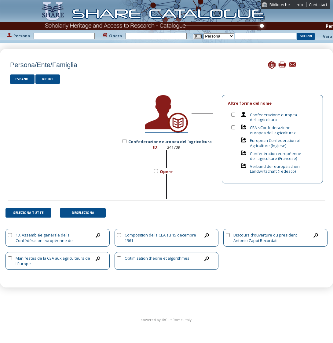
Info (299, 4)
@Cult (167, 319)
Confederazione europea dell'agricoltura (273, 117)
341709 (173, 147)
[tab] (272, 103)
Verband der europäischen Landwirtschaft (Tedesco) (275, 169)
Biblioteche (279, 4)
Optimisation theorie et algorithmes (157, 258)
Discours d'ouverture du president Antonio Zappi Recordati (265, 237)
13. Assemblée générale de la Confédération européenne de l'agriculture (44, 240)
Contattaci (318, 4)
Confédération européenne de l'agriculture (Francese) (275, 156)
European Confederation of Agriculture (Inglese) (275, 143)
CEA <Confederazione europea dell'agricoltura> (273, 130)
